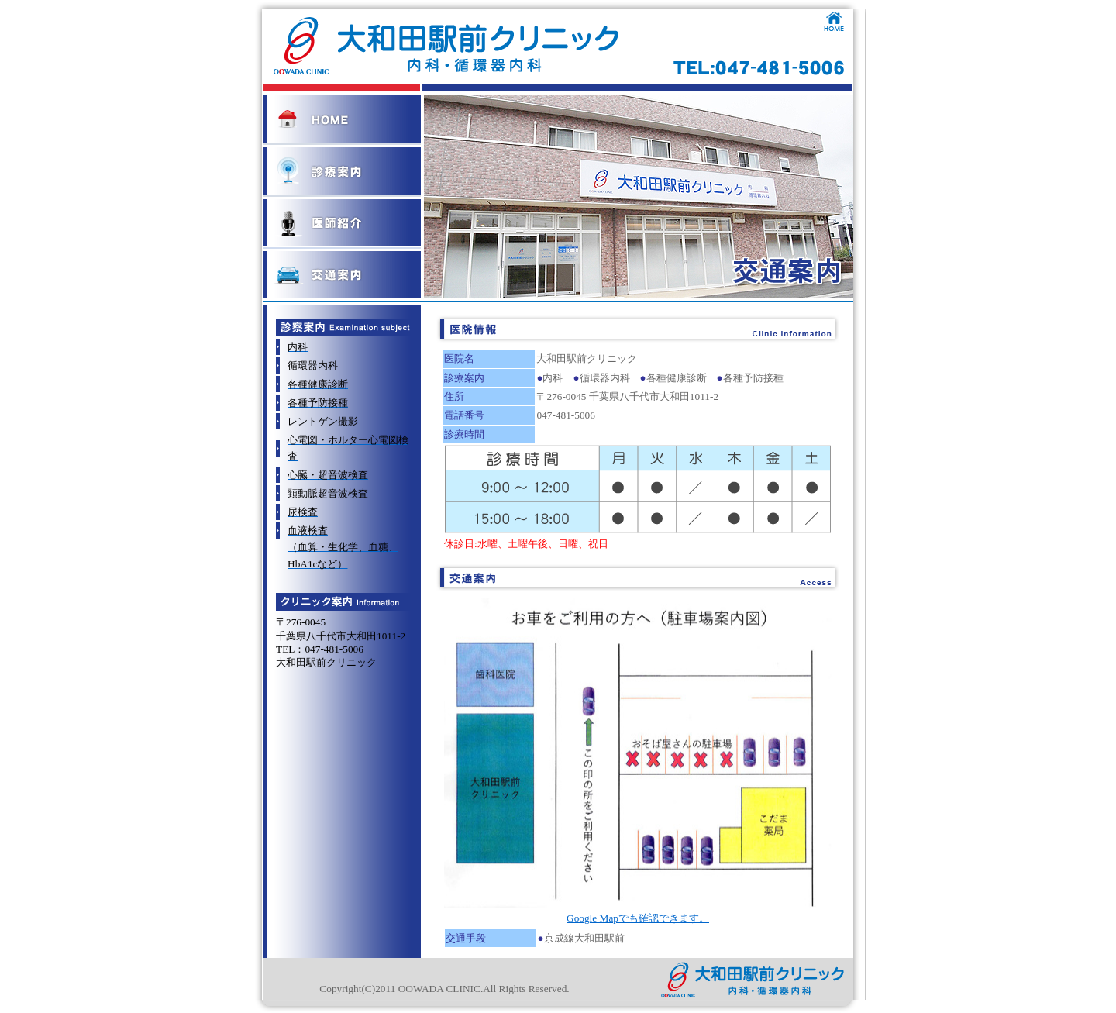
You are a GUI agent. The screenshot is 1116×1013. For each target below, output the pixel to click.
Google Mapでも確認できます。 (638, 918)
